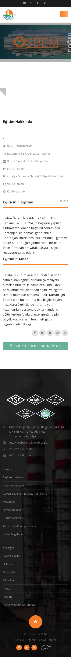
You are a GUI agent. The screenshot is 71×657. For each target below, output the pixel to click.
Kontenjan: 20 (14, 191)
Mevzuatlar (9, 501)
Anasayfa (8, 548)
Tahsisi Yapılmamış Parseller (20, 526)
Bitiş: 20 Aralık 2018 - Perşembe (26, 161)
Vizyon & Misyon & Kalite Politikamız (25, 493)
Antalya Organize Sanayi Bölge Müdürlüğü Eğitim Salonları (33, 180)
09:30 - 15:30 (13, 168)
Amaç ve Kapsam (13, 485)
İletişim (7, 596)
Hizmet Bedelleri (13, 510)
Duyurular (9, 572)
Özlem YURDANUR (17, 146)
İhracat (7, 588)
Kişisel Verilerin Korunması (19, 605)
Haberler (8, 564)
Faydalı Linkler (11, 556)
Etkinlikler (9, 580)
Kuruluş (7, 469)
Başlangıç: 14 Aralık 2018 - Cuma (26, 153)
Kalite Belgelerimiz (14, 534)
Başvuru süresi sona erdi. (35, 345)
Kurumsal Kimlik (13, 518)
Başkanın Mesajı (13, 477)
